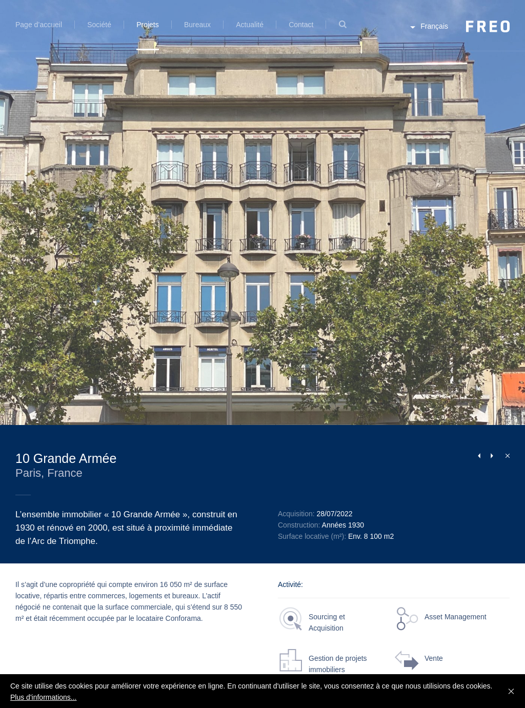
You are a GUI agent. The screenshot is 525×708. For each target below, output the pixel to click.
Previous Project (479, 456)
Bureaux (197, 25)
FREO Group (488, 26)
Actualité (250, 25)
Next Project (492, 456)
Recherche (343, 31)
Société (99, 25)
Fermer (505, 455)
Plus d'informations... (43, 697)
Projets (147, 25)
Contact (301, 25)
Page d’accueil (38, 25)
